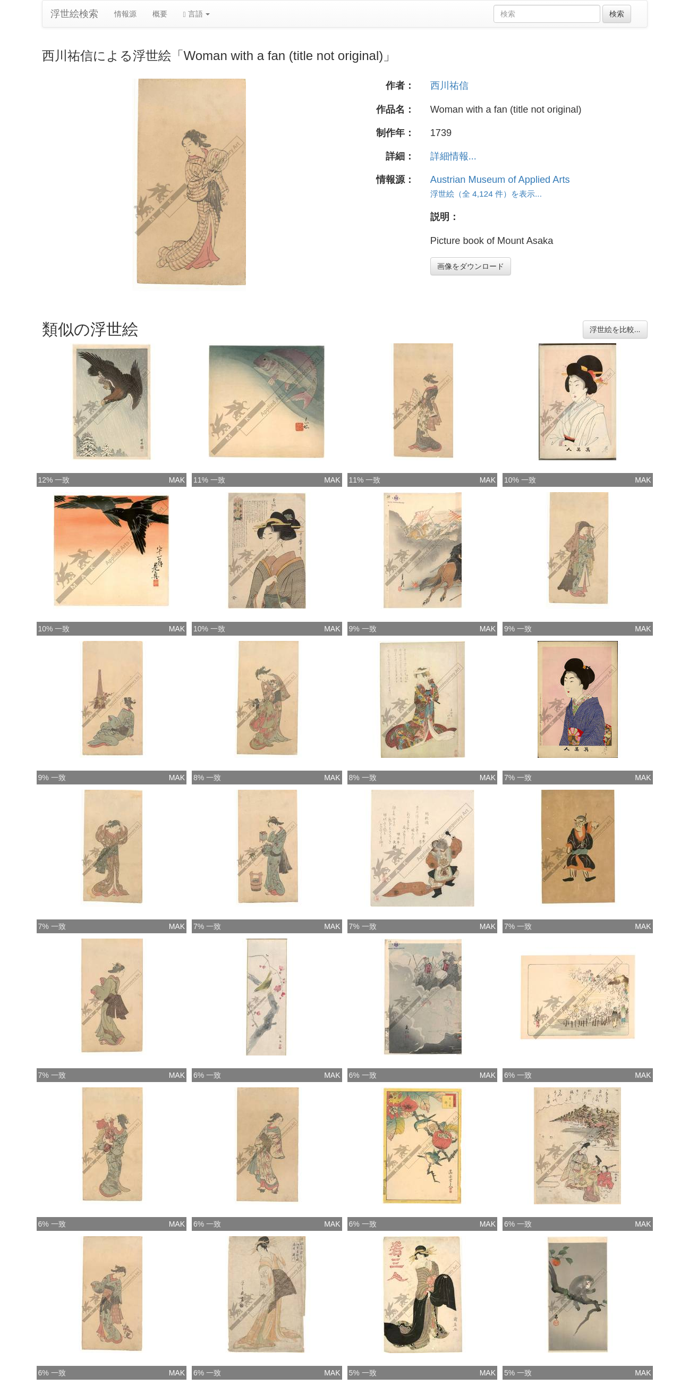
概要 (159, 14)
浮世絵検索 (74, 14)
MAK (177, 480)
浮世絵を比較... (615, 329)
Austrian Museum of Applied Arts (500, 179)
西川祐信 (449, 85)
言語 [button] (196, 14)
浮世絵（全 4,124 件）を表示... (486, 193)
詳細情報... (453, 156)
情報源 (125, 14)
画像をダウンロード (470, 266)
